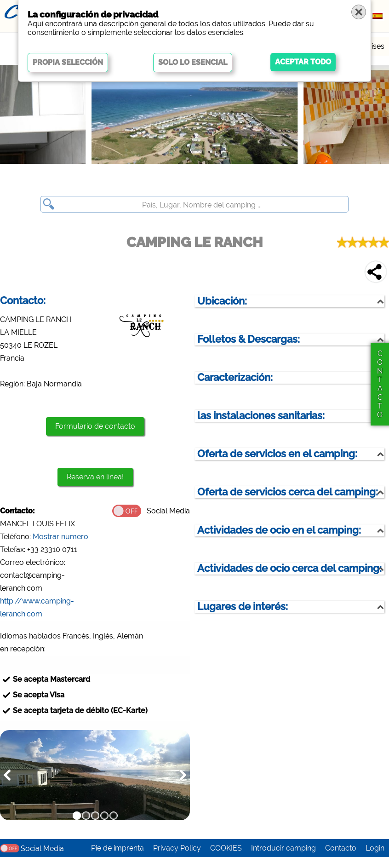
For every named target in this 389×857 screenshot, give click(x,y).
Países (373, 46)
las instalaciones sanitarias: (261, 415)
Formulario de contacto (95, 426)
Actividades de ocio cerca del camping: (289, 568)
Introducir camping (283, 848)
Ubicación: (222, 301)
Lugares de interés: (242, 606)
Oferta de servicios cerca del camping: (287, 492)
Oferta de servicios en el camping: (277, 454)
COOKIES (226, 848)
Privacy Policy (177, 848)
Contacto (340, 848)
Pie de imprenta (117, 848)
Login (375, 848)
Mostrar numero (60, 536)
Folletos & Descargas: (248, 339)
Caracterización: (235, 377)
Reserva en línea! (95, 476)
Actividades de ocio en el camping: (279, 530)
